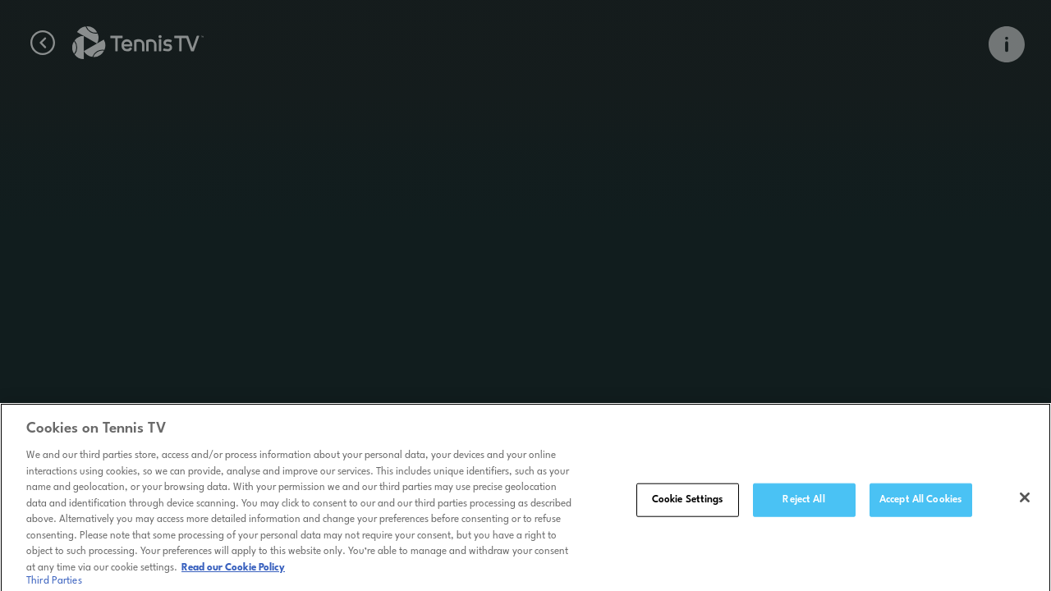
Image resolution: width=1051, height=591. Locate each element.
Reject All (803, 501)
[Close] (1025, 500)
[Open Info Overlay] (1007, 44)
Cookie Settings (687, 501)
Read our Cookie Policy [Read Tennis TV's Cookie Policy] (233, 570)
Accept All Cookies (920, 501)
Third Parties (54, 584)
